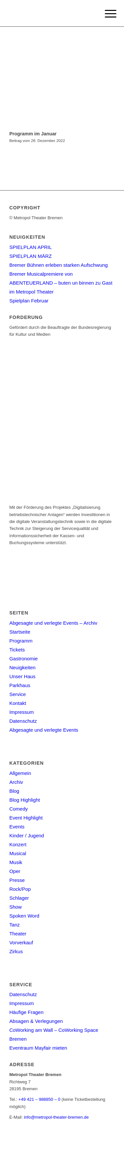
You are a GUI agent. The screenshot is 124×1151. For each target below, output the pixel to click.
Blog (14, 791)
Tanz (14, 924)
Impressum (21, 712)
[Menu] (105, 14)
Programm (20, 641)
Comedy (18, 809)
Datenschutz (23, 721)
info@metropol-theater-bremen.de (56, 1117)
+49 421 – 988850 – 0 (40, 1099)
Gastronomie (23, 658)
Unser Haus (22, 676)
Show (15, 907)
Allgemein (20, 773)
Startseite (19, 632)
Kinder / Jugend (26, 835)
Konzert (17, 844)
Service (17, 694)
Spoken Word (24, 916)
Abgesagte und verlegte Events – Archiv (53, 623)
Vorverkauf (21, 942)
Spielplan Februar (28, 300)
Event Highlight (26, 817)
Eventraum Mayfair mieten (38, 1048)
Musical (17, 853)
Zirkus (16, 951)
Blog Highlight (24, 800)
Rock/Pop (20, 889)
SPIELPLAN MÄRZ (30, 256)
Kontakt (17, 703)
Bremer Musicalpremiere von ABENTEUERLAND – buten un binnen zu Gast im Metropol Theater (60, 283)
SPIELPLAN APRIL (30, 247)
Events (16, 826)
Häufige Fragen (26, 1012)
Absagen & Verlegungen (36, 1021)
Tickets (17, 649)
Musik (15, 862)
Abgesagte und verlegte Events (43, 730)
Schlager (19, 898)
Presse (17, 880)
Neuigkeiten (22, 667)
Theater (17, 933)
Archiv (16, 782)
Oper (14, 871)
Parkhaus (19, 685)
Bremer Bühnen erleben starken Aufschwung (58, 265)
